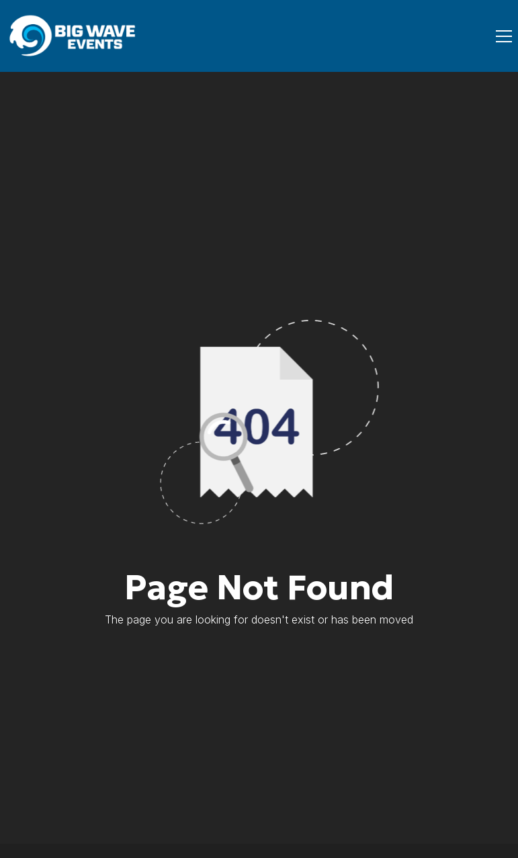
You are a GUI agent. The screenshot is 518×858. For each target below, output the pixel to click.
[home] (73, 36)
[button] (501, 36)
